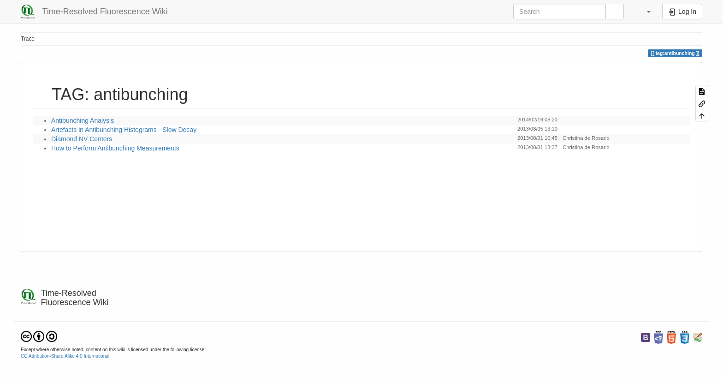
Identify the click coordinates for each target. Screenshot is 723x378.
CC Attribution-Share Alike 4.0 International (65, 356)
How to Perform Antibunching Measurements (115, 148)
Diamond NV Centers (81, 139)
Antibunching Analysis (82, 120)
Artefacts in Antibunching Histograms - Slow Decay (123, 129)
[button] (644, 11)
